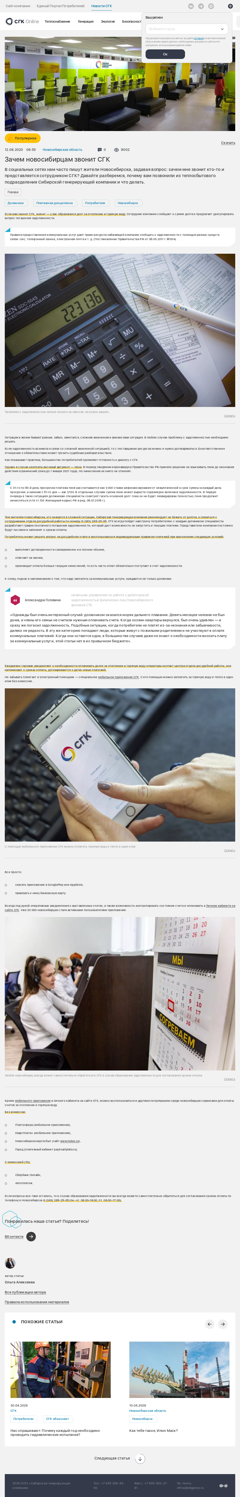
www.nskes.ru (69, 1141)
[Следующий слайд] (223, 1324)
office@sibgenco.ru (190, 1488)
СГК (13, 1411)
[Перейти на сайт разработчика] (223, 1485)
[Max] (211, 6)
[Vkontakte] (191, 6)
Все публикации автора (25, 1292)
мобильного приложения (33, 1100)
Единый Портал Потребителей (60, 6)
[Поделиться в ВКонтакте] (20, 1236)
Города (13, 192)
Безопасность (132, 21)
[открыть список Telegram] (201, 6)
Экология (108, 21)
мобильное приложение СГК (118, 677)
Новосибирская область (62, 150)
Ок (165, 54)
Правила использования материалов (37, 1302)
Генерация (85, 21)
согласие (199, 38)
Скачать (228, 143)
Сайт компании (18, 6)
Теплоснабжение (57, 21)
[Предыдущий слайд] (209, 1324)
